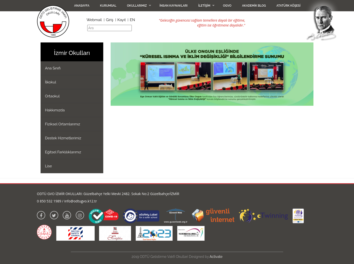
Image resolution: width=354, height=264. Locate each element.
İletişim (204, 5)
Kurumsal (108, 5)
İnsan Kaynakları (174, 5)
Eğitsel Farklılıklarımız (63, 152)
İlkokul (50, 82)
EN (132, 20)
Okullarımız (137, 5)
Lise (48, 166)
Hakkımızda (55, 110)
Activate (216, 257)
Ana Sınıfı (53, 68)
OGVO (227, 5)
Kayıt (122, 20)
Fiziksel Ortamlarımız (62, 124)
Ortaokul (52, 96)
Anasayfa (81, 5)
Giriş (109, 20)
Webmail (94, 20)
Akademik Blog (254, 5)
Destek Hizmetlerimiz (63, 138)
